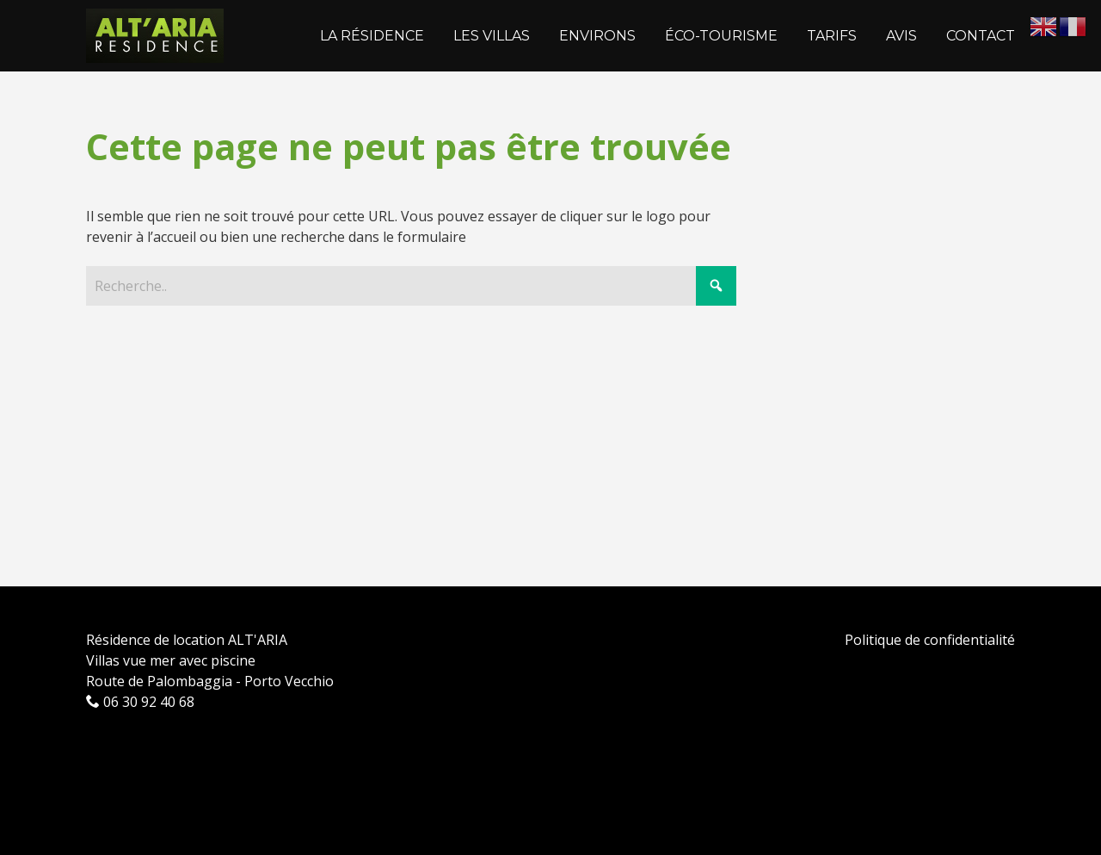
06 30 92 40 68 (140, 701)
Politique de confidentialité (930, 639)
